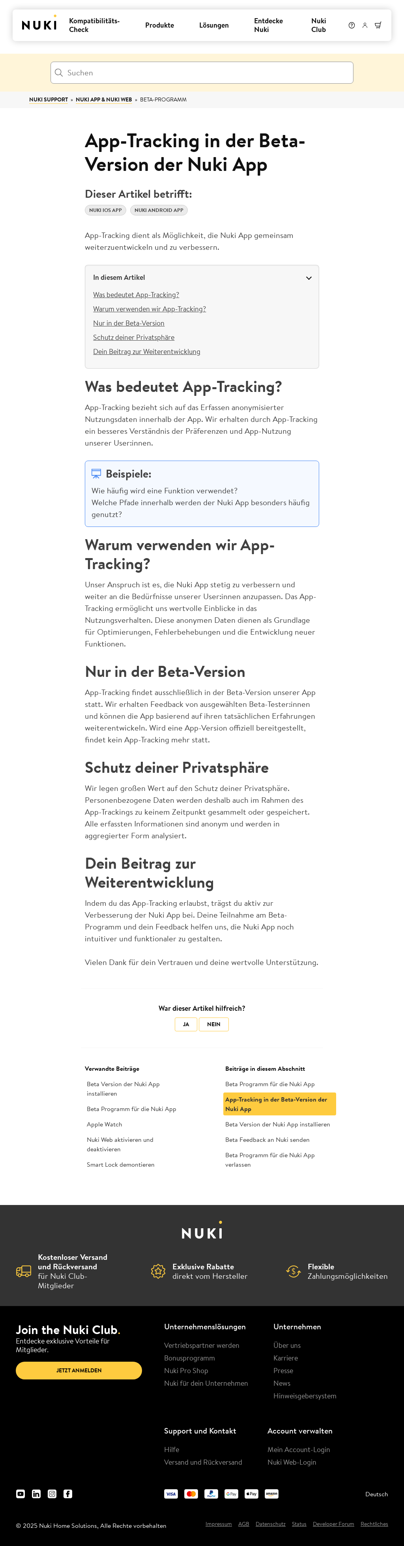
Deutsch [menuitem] (376, 1494)
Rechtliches (374, 1524)
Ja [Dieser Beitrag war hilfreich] (186, 1024)
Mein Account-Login (298, 1449)
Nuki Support (48, 99)
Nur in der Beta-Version (129, 323)
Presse (283, 1370)
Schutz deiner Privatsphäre (133, 337)
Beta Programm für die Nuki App (131, 1108)
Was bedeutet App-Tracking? (136, 294)
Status (299, 1524)
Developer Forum (333, 1524)
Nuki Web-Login (291, 1462)
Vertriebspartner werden (201, 1345)
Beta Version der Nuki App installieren (123, 1088)
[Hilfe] (352, 25)
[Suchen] (202, 73)
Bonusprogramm (189, 1358)
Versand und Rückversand (203, 1462)
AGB (243, 1524)
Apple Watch (104, 1124)
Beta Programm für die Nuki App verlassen (270, 1159)
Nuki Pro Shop (186, 1370)
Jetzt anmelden (79, 1370)
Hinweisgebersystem (305, 1395)
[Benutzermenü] (365, 25)
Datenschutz (271, 1524)
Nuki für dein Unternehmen (206, 1383)
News (281, 1383)
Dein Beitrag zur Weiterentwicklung (146, 351)
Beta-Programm (163, 99)
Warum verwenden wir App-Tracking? (149, 309)
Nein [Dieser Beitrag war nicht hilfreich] (214, 1024)
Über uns (287, 1345)
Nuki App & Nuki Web (104, 99)
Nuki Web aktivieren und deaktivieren (120, 1144)
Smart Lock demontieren (121, 1164)
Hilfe (171, 1449)
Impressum (219, 1524)
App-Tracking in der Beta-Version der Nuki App (276, 1103)
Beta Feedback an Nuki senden (267, 1139)
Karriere (285, 1358)
